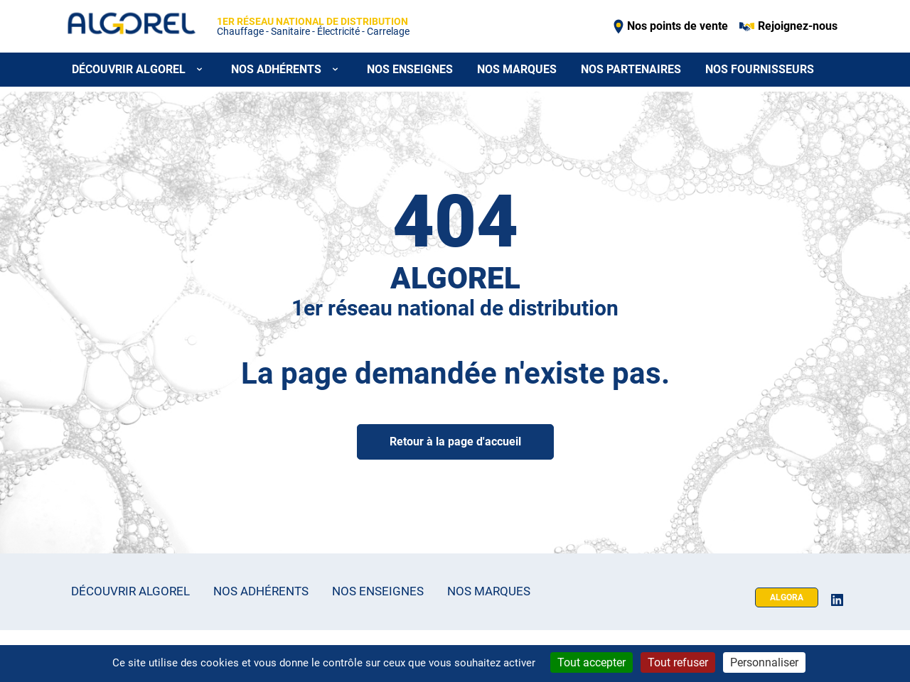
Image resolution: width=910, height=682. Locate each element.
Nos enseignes (410, 69)
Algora (786, 597)
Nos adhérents (261, 591)
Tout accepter (591, 662)
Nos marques (517, 69)
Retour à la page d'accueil (455, 441)
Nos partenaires (631, 69)
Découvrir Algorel (130, 591)
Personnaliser (764, 662)
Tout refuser (678, 662)
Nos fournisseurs (759, 69)
